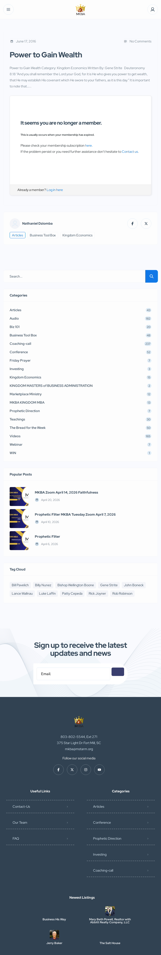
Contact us (130, 151)
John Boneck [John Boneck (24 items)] (134, 585)
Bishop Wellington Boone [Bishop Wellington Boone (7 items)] (75, 585)
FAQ (16, 817)
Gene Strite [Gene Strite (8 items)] (109, 585)
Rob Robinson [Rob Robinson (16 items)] (122, 593)
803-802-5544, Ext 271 (79, 716)
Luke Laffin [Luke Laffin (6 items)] (47, 593)
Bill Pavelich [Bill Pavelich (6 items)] (20, 585)
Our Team (20, 801)
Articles (17, 235)
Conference (102, 801)
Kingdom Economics (77, 235)
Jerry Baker (54, 922)
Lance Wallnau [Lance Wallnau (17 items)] (22, 593)
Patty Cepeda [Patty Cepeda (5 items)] (72, 593)
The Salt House (110, 922)
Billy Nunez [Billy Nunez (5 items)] (43, 585)
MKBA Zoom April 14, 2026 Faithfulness (66, 492)
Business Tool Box (43, 235)
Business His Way (54, 898)
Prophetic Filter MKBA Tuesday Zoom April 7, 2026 (75, 514)
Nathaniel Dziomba (37, 223)
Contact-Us (21, 785)
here (88, 145)
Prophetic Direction (107, 817)
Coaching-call (103, 849)
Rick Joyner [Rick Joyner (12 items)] (97, 593)
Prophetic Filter (47, 536)
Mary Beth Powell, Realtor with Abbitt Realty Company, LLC (110, 900)
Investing (99, 833)
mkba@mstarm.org (79, 728)
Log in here (55, 190)
